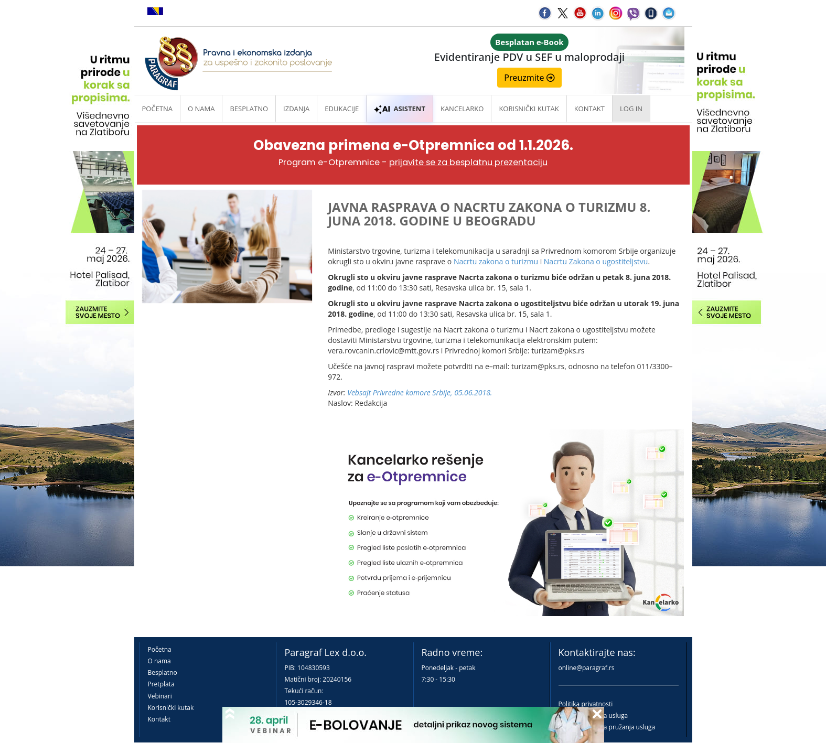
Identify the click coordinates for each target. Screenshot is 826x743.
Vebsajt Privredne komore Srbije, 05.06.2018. (419, 392)
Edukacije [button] (342, 108)
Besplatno (249, 108)
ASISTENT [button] (399, 108)
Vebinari (160, 696)
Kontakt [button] (589, 108)
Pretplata (161, 684)
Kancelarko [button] (462, 108)
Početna (157, 108)
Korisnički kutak (171, 707)
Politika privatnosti (586, 703)
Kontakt (159, 719)
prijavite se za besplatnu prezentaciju (468, 162)
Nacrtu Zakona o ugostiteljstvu (596, 261)
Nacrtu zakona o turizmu (496, 261)
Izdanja (296, 108)
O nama (201, 108)
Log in (631, 108)
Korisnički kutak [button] (529, 108)
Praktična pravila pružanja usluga (607, 727)
